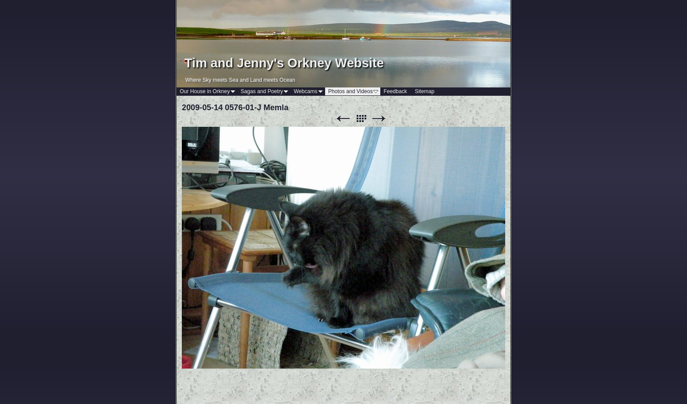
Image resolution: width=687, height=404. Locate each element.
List (361, 118)
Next (379, 118)
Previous (343, 118)
